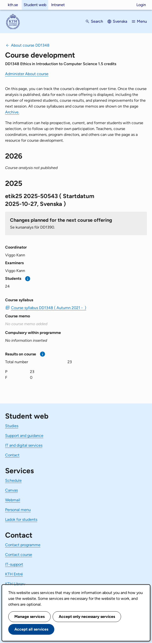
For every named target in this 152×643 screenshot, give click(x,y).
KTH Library (15, 584)
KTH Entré (14, 574)
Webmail (12, 500)
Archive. (12, 112)
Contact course (18, 554)
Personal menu (18, 509)
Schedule (13, 480)
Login (141, 4)
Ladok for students (21, 519)
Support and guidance (24, 435)
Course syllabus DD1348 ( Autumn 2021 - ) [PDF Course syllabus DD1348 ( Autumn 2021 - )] (48, 307)
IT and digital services (23, 445)
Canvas (11, 490)
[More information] (27, 278)
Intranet (58, 4)
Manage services (29, 616)
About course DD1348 (30, 45)
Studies (11, 425)
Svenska (120, 21)
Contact (12, 455)
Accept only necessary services (87, 616)
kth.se (13, 4)
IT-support (14, 564)
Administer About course (26, 73)
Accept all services (31, 629)
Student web (35, 4)
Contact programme (22, 545)
